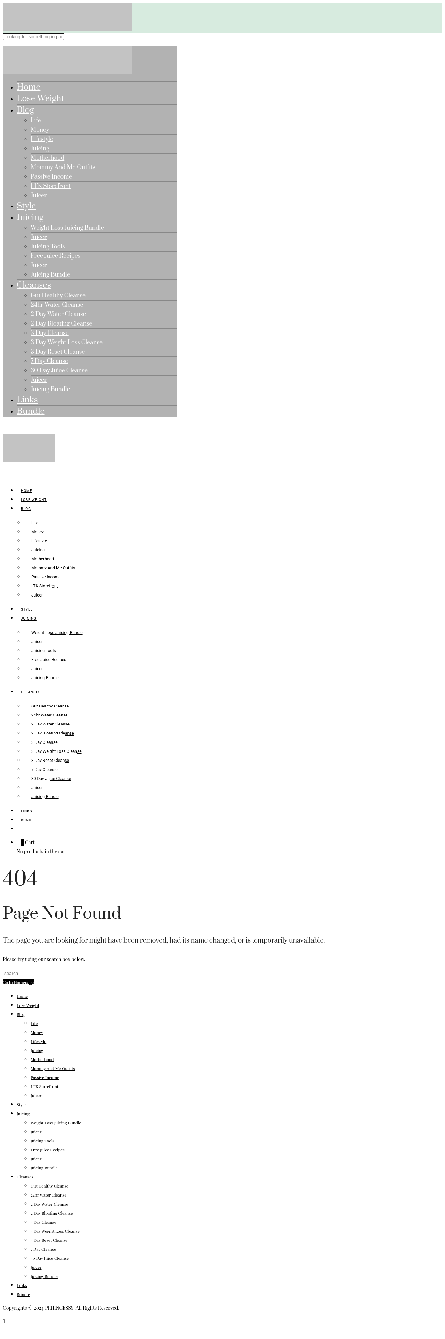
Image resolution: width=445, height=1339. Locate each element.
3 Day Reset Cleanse (58, 352)
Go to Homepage (18, 982)
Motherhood (47, 158)
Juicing (40, 149)
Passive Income (51, 177)
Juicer (39, 195)
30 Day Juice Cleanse (59, 371)
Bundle (31, 411)
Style (26, 205)
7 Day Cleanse (49, 361)
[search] (21, 829)
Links (27, 399)
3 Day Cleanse (50, 333)
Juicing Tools (48, 246)
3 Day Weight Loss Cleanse (67, 342)
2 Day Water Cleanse (58, 314)
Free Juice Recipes (55, 256)
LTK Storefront (51, 186)
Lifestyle (42, 139)
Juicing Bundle (50, 275)
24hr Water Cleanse (57, 305)
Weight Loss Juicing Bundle (67, 228)
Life (36, 120)
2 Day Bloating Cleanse (61, 324)
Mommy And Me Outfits (63, 167)
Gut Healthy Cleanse (58, 295)
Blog (25, 110)
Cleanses (34, 285)
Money (40, 130)
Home (28, 87)
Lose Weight (40, 98)
